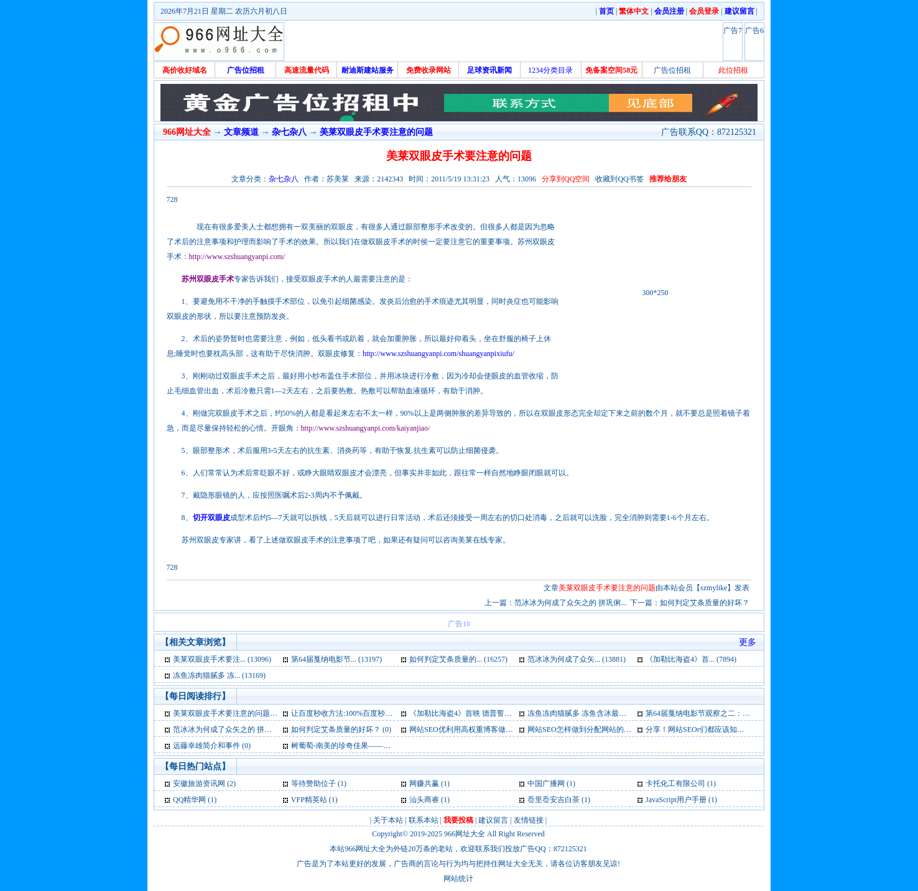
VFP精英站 (309, 799)
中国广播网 (546, 783)
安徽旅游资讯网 (199, 783)
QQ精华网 (189, 799)
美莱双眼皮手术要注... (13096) (222, 659)
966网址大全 (464, 833)
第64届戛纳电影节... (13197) (336, 659)
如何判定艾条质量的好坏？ (704, 602)
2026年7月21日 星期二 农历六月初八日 (223, 11)
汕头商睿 (424, 799)
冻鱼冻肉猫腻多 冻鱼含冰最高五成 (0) (589, 713)
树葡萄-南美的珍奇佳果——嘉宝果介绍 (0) (361, 745)
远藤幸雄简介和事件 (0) (212, 745)
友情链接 (529, 820)
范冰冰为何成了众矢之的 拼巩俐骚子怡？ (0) (246, 729)
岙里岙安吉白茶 (553, 799)
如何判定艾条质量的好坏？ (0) (341, 729)
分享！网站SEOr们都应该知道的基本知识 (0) (719, 729)
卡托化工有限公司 (675, 783)
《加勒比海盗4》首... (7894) (691, 659)
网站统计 (458, 878)
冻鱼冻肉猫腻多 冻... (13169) (219, 675)
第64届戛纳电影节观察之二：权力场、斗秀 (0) (722, 713)
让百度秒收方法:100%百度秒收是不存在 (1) (362, 713)
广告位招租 (672, 70)
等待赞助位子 (313, 783)
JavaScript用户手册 (676, 799)
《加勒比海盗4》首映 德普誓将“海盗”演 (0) (480, 713)
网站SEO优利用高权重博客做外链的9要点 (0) (483, 729)
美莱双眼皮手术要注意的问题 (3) (226, 713)
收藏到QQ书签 (619, 179)
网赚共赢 (424, 783)
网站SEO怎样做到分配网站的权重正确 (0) (595, 729)
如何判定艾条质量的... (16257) (458, 659)
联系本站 (423, 820)
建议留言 (493, 820)
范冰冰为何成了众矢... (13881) (576, 659)
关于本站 (388, 820)
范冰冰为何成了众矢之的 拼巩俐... (570, 602)
